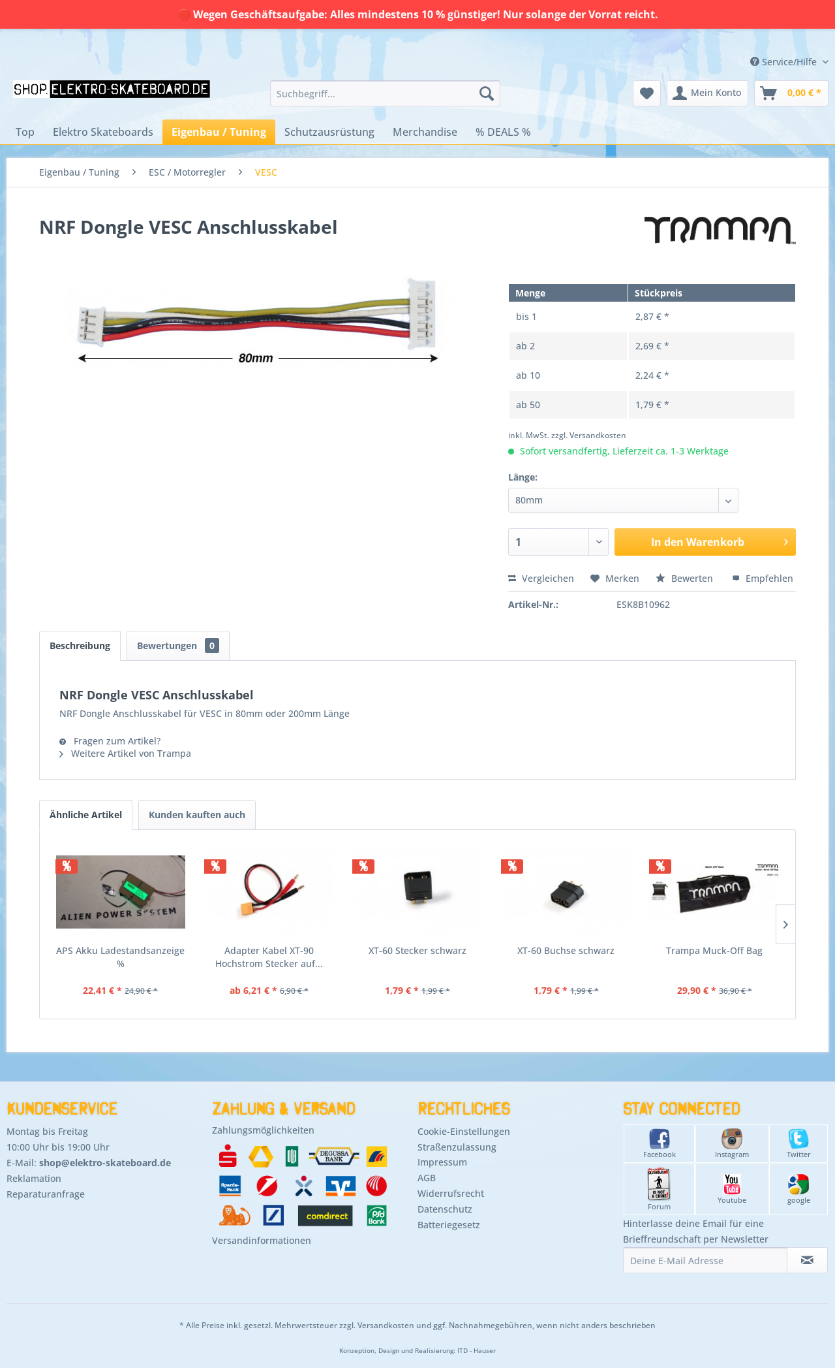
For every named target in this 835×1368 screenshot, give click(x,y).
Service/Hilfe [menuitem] (784, 62)
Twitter (799, 1143)
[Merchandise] (425, 131)
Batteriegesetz (449, 1224)
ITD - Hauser (476, 1350)
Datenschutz (445, 1209)
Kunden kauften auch (197, 814)
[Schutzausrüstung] (329, 131)
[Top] (25, 131)
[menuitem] (385, 93)
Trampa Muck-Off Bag (714, 950)
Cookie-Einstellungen (464, 1131)
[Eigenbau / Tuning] (218, 131)
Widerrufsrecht (451, 1193)
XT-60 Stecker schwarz (417, 950)
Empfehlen (762, 578)
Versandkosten (385, 1325)
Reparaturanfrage (46, 1194)
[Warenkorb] (791, 93)
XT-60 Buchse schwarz (566, 950)
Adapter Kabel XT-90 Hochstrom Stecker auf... (269, 957)
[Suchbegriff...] (385, 93)
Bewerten (686, 578)
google (798, 1189)
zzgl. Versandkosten (588, 435)
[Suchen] (486, 93)
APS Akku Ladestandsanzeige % (120, 957)
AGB (427, 1177)
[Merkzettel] (647, 93)
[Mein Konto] (707, 93)
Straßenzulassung (457, 1147)
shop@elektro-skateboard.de (105, 1162)
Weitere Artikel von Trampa (125, 753)
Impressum (442, 1162)
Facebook (659, 1143)
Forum (659, 1189)
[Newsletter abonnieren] (807, 1260)
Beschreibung (80, 645)
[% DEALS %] (503, 131)
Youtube (732, 1189)
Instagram (732, 1143)
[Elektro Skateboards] (103, 131)
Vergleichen (541, 578)
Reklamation (34, 1178)
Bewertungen (178, 645)
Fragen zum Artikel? (109, 741)
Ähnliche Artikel (86, 814)
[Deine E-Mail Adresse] (705, 1260)
